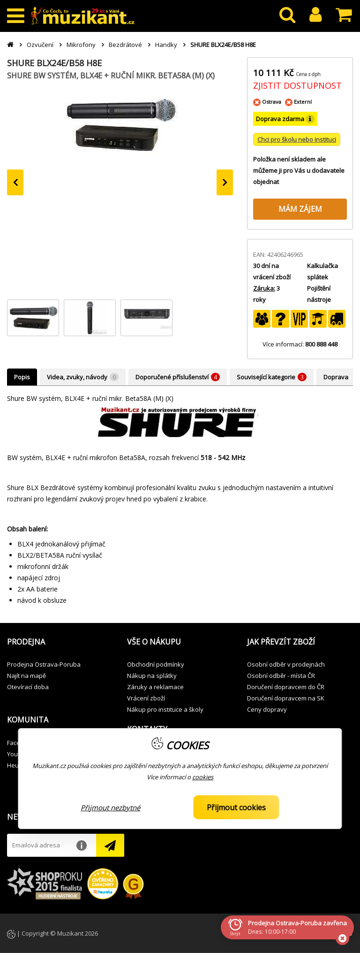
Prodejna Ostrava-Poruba (44, 664)
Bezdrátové (125, 44)
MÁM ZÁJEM (300, 209)
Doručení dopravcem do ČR (285, 687)
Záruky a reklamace (155, 687)
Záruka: (264, 288)
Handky (166, 44)
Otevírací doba (28, 687)
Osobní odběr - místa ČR (281, 675)
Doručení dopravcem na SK (285, 698)
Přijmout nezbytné (110, 807)
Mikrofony (81, 44)
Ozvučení (40, 44)
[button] (60, 642)
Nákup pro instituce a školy (165, 709)
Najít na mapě (26, 675)
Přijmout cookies (236, 807)
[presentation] (15, 182)
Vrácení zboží (146, 698)
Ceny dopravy (267, 709)
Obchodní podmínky (155, 664)
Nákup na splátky (152, 675)
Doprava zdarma (285, 119)
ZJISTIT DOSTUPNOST (297, 85)
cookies (202, 777)
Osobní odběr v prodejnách (286, 664)
